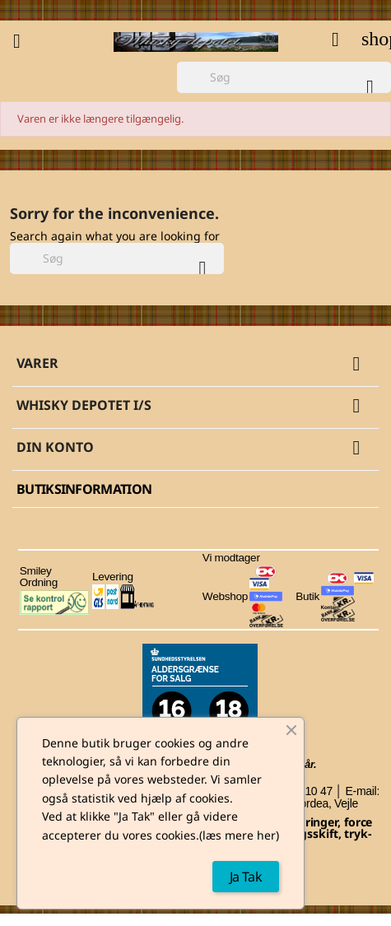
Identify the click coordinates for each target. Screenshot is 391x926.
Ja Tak (246, 877)
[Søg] (284, 77)
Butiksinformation (83, 489)
